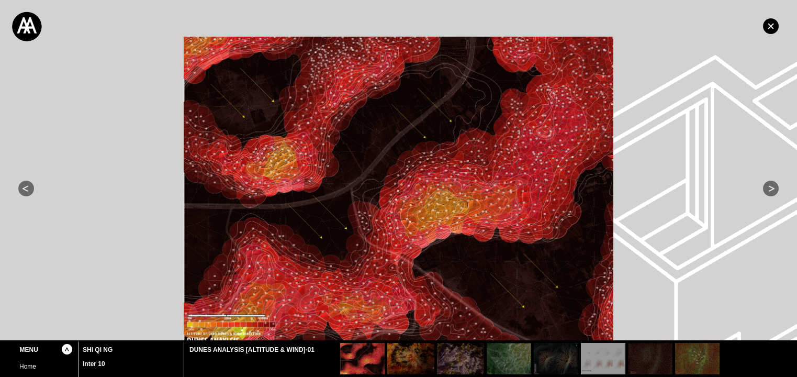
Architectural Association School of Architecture (78, 26)
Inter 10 (94, 364)
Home (771, 26)
